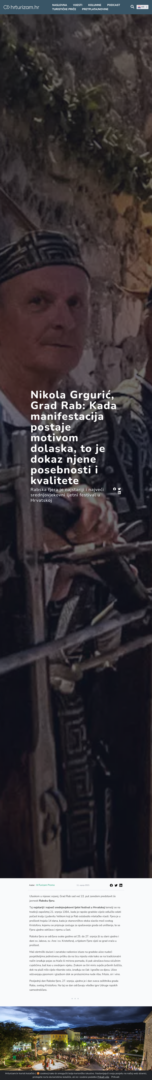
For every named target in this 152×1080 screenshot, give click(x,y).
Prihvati (115, 1077)
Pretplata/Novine (95, 9)
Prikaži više (103, 1077)
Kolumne (94, 5)
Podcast (113, 5)
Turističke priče (64, 9)
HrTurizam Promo (45, 885)
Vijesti (77, 5)
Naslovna (59, 5)
